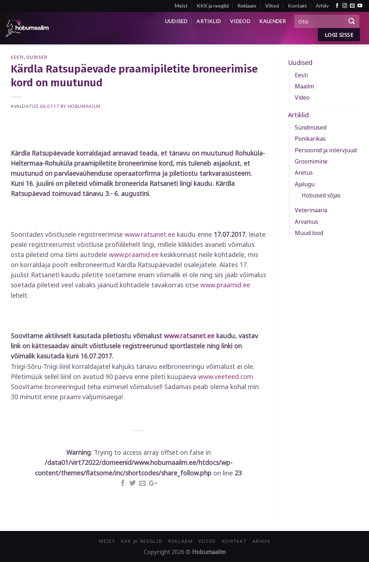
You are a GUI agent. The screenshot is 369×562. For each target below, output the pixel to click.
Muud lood (309, 233)
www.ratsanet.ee (150, 234)
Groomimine (311, 161)
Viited (272, 6)
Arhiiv (322, 6)
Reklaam (246, 6)
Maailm (304, 86)
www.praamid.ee (134, 254)
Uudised (176, 21)
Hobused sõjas (321, 195)
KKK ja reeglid (213, 6)
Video (302, 97)
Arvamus (306, 222)
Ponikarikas (310, 139)
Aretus (304, 173)
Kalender (272, 21)
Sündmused (310, 127)
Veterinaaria (311, 210)
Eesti (17, 57)
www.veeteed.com (225, 376)
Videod (240, 21)
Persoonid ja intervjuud (326, 150)
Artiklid (208, 21)
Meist (181, 6)
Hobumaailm (84, 106)
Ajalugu (305, 184)
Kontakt (297, 6)
